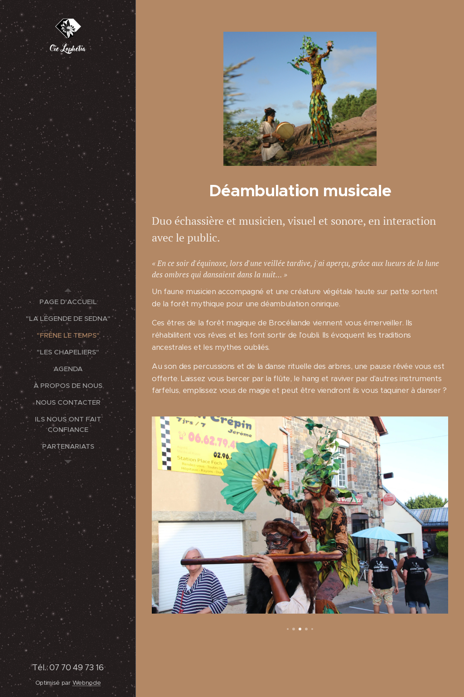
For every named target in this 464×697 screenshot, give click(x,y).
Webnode (86, 683)
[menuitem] (68, 301)
